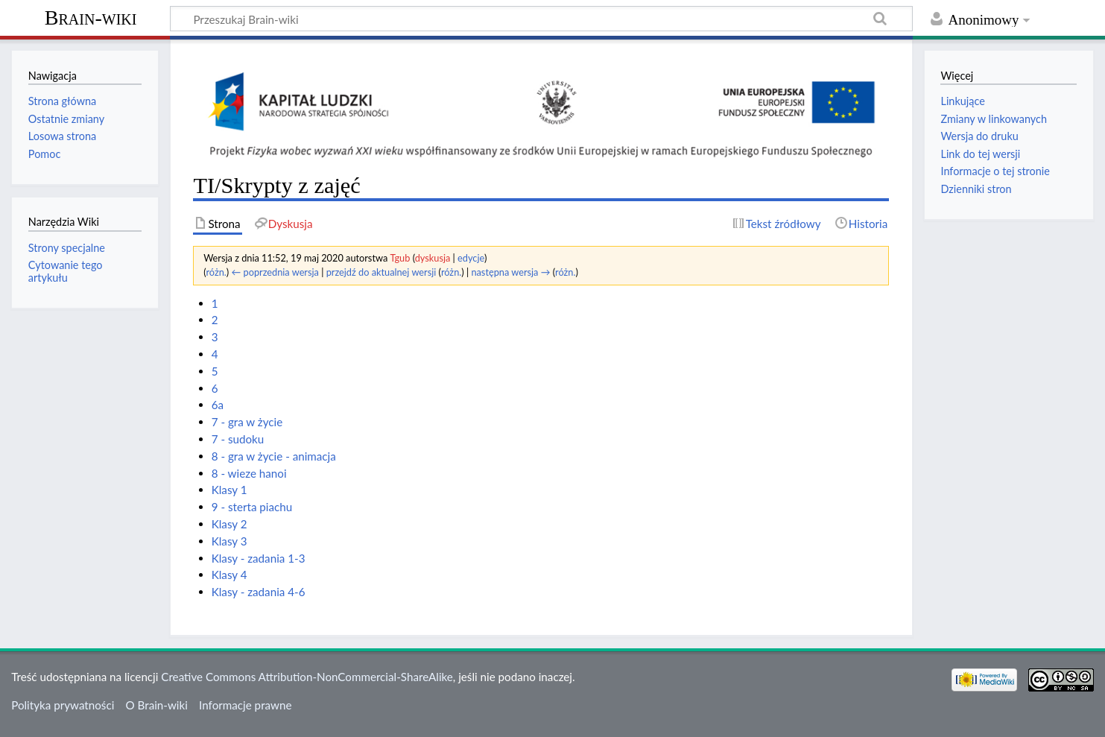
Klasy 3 (229, 541)
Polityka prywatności (62, 705)
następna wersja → (510, 272)
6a (218, 404)
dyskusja (433, 258)
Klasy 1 (229, 489)
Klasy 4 (229, 574)
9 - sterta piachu (252, 506)
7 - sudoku (238, 439)
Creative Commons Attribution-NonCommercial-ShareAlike (307, 676)
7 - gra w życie (247, 421)
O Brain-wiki (157, 705)
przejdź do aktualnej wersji (381, 272)
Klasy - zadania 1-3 (258, 558)
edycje (470, 258)
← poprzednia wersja (275, 272)
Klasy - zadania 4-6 (258, 591)
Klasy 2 (229, 524)
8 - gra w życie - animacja (274, 456)
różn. (216, 272)
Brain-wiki (91, 17)
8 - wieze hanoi (249, 473)
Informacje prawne (245, 705)
